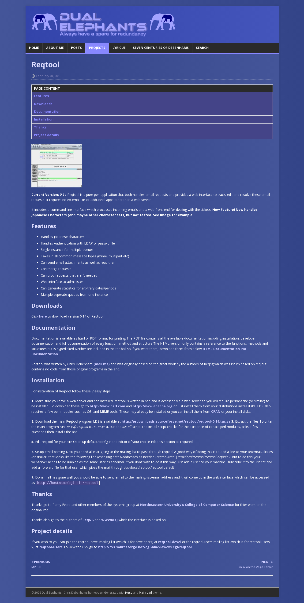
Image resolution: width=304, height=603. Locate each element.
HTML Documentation (221, 349)
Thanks (40, 127)
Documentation (47, 111)
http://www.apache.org (153, 406)
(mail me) (102, 364)
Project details (46, 135)
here (43, 316)
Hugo (128, 593)
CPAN (215, 411)
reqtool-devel (169, 542)
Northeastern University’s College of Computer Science (187, 504)
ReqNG (88, 520)
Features (41, 96)
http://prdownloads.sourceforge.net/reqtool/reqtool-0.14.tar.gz (176, 421)
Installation (43, 119)
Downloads (43, 104)
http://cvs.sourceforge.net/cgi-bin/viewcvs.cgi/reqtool (145, 547)
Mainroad (145, 593)
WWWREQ (109, 520)
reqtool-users (51, 547)
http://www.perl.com (107, 406)
